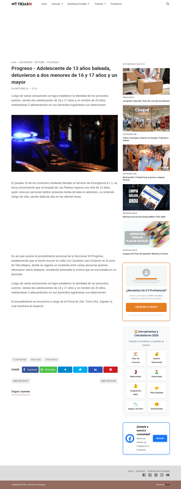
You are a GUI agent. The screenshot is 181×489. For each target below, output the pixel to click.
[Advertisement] (90, 33)
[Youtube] (168, 475)
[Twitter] (48, 370)
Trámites (98, 4)
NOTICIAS (36, 360)
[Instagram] (162, 475)
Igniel (167, 485)
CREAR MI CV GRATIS (146, 307)
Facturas (56, 4)
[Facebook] (30, 370)
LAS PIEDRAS (20, 360)
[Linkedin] (95, 370)
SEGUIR (160, 438)
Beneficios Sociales (77, 4)
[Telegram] (65, 370)
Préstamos (116, 4)
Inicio (44, 4)
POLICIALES (52, 360)
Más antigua (108, 381)
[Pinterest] (110, 370)
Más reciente (20, 381)
